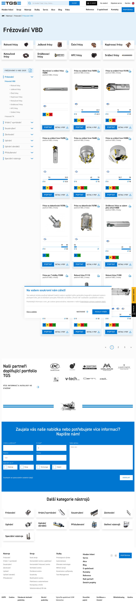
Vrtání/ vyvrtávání (13, 122)
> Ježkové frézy (15, 89)
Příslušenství (10, 152)
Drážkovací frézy (43, 55)
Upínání (8, 140)
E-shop (91, 3)
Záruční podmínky (44, 598)
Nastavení (81, 312)
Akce (53, 9)
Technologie (43, 467)
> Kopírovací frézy (16, 97)
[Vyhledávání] (48, 3)
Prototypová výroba (63, 557)
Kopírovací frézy (113, 44)
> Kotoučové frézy (16, 101)
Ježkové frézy (45, 44)
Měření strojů (61, 568)
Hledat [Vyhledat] (74, 3)
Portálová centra (35, 571)
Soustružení (10, 128)
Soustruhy (33, 574)
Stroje (18, 9)
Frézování (9, 76)
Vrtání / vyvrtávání (10, 561)
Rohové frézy (11, 44)
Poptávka (128, 10)
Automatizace (61, 561)
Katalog (133, 310)
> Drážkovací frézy (16, 104)
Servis (45, 9)
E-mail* (39, 443)
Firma (38, 453)
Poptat (48, 127)
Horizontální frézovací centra (40, 564)
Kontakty (114, 9)
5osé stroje (34, 557)
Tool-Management (62, 574)
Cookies (11, 597)
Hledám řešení (7, 9)
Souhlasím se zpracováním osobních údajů (18, 477)
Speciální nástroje (13, 158)
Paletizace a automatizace (39, 581)
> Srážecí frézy (15, 112)
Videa (67, 9)
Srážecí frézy (112, 55)
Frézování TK (9, 116)
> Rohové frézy (15, 85)
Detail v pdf (60, 127)
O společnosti (102, 9)
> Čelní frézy (14, 93)
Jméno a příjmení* (9, 443)
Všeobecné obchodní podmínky (25, 598)
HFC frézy (76, 55)
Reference (90, 9)
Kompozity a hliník (36, 585)
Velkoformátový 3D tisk (38, 588)
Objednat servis (116, 3)
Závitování (9, 134)
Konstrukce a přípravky (64, 571)
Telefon (5, 453)
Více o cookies (32, 312)
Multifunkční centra (36, 578)
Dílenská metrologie (63, 564)
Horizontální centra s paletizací (40, 561)
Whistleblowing (118, 597)
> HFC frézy (14, 108)
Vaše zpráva (74, 443)
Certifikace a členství (101, 598)
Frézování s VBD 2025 (15, 70)
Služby (37, 9)
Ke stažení (104, 3)
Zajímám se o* (8, 463)
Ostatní (59, 467)
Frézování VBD (10, 81)
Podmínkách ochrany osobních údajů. (93, 302)
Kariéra (127, 3)
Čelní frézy (77, 44)
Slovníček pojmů (86, 598)
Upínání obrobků (12, 146)
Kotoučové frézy (9, 55)
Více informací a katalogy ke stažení (17, 386)
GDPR (4, 597)
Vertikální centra (35, 568)
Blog (60, 9)
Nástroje (27, 9)
